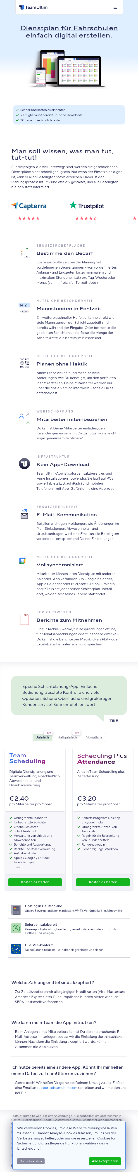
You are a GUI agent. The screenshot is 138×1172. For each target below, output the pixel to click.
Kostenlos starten (35, 882)
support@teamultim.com (57, 1087)
